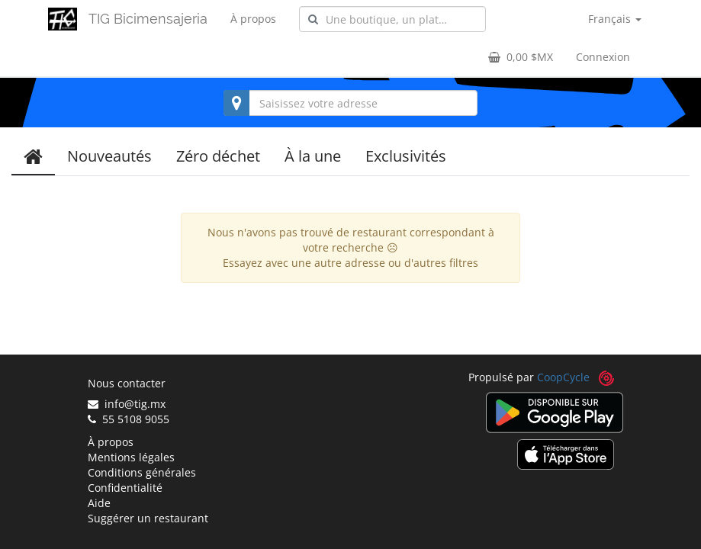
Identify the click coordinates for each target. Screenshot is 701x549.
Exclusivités (405, 156)
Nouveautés (109, 156)
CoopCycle (563, 377)
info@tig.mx (127, 403)
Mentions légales (131, 457)
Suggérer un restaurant (148, 518)
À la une (313, 156)
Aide (99, 503)
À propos (253, 18)
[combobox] (392, 19)
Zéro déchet (218, 156)
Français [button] (615, 18)
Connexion (603, 57)
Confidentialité (125, 487)
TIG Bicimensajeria (147, 19)
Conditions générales (142, 472)
